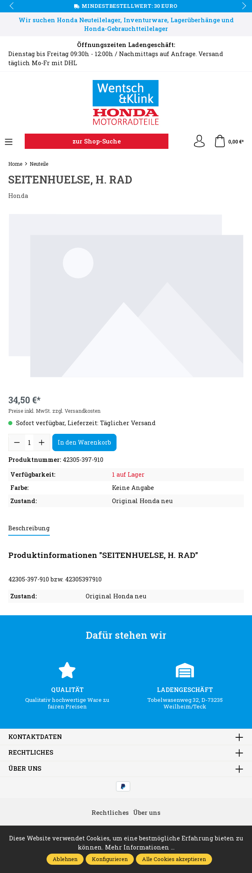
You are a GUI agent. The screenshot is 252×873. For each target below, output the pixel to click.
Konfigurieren (110, 859)
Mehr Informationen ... (140, 847)
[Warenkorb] (229, 141)
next (242, 6)
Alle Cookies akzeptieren (174, 859)
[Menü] (8, 142)
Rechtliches (30, 752)
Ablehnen (65, 859)
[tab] (29, 529)
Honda (18, 196)
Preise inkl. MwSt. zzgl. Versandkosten (54, 410)
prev (12, 6)
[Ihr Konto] (199, 141)
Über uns (24, 769)
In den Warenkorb (84, 442)
